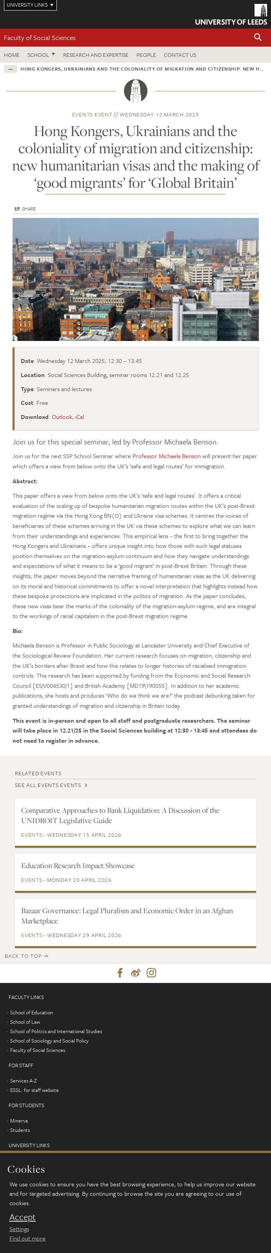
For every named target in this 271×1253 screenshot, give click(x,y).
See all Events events (48, 785)
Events (31, 834)
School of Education (31, 1012)
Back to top (23, 956)
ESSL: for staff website (34, 1090)
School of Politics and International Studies (56, 1031)
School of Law (25, 1022)
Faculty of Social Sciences (40, 37)
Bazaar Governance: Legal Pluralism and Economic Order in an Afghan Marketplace (127, 915)
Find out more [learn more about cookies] (27, 1238)
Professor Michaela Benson (167, 456)
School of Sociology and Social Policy (49, 1040)
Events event (92, 114)
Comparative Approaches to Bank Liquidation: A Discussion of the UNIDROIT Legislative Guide (120, 815)
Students (20, 1130)
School (38, 55)
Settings (19, 1228)
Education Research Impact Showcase (78, 865)
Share (29, 208)
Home (12, 55)
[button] (258, 38)
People (146, 55)
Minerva (19, 1120)
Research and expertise (96, 55)
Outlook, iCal (68, 416)
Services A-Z (23, 1080)
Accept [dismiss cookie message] (22, 1217)
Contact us (180, 55)
